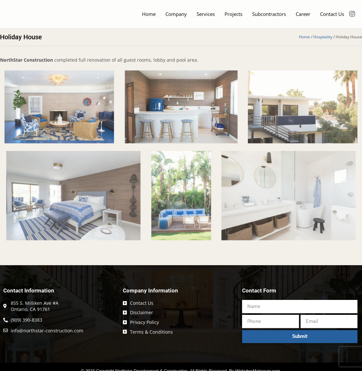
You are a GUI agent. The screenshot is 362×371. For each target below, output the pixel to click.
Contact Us (332, 16)
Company (176, 16)
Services (206, 16)
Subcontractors (269, 16)
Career (303, 16)
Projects (233, 16)
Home (149, 16)
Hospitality (322, 41)
